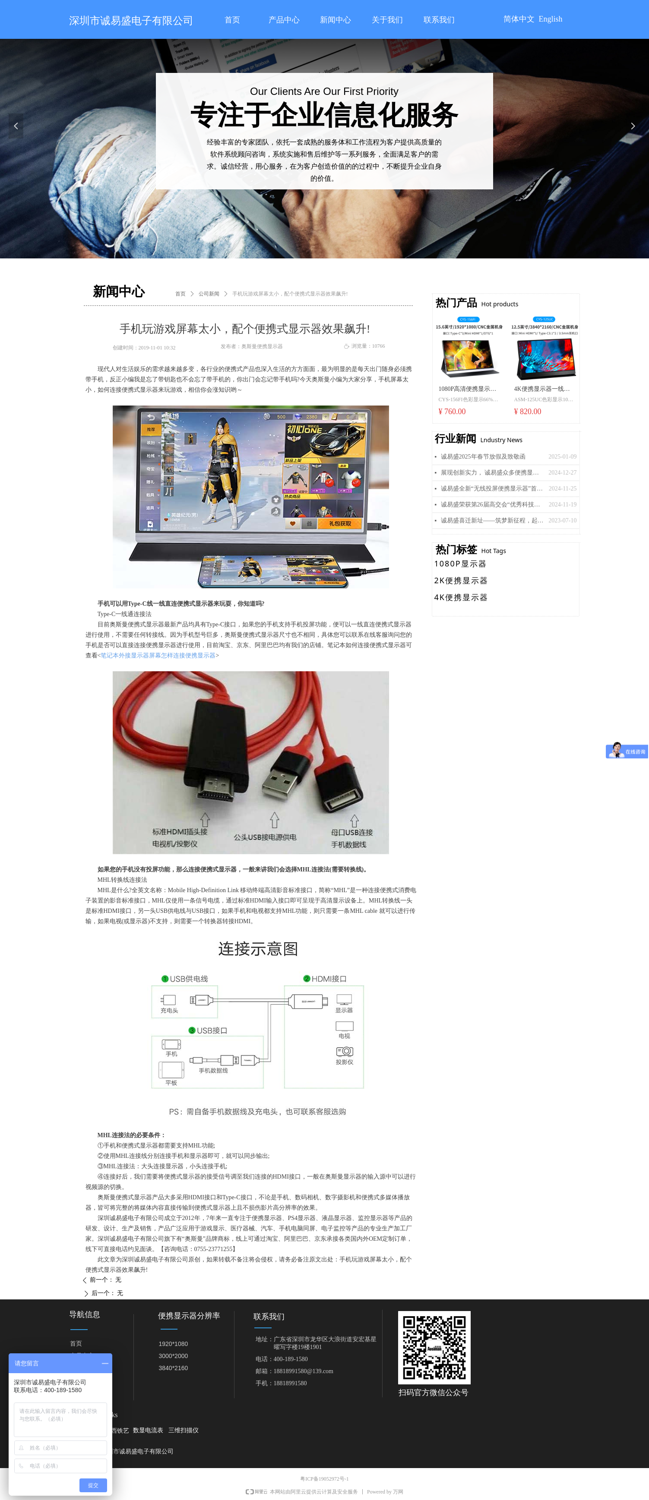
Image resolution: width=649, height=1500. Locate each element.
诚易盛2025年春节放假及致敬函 (483, 456)
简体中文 (519, 19)
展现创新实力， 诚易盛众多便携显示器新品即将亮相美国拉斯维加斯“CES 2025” (493, 472)
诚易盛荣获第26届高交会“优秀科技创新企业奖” (493, 504)
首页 (180, 294)
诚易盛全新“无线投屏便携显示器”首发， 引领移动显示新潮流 (493, 488)
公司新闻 (209, 294)
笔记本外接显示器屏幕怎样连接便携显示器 (158, 655)
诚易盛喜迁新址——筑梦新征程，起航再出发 (493, 520)
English (551, 19)
